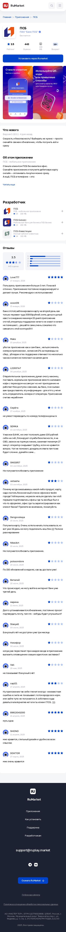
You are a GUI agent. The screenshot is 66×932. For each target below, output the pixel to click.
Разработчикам (33, 835)
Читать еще (9, 184)
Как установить (33, 819)
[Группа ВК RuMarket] (36, 864)
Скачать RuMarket (33, 880)
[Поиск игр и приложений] (51, 5)
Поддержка (33, 827)
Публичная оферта (31, 895)
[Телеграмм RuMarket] (30, 864)
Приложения (22, 17)
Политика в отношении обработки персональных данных (31, 904)
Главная (7, 17)
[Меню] (59, 5)
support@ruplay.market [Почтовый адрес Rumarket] (33, 850)
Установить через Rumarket (33, 58)
